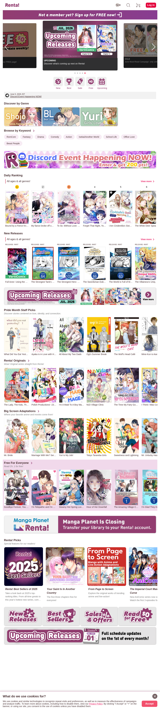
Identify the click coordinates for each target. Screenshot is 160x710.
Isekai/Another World (89, 137)
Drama (40, 137)
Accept (149, 703)
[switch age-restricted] (118, 5)
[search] (128, 5)
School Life (111, 137)
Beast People (13, 143)
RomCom (11, 137)
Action (69, 137)
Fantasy (27, 137)
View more (146, 181)
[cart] (138, 5)
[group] (17, 206)
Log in (151, 5)
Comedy (55, 137)
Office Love (129, 137)
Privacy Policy (95, 704)
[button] (75, 73)
